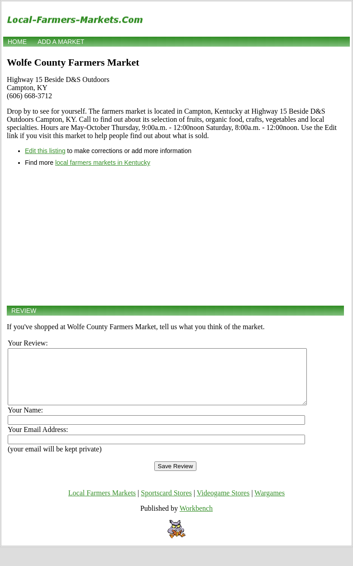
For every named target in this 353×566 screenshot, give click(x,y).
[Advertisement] (175, 236)
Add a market (61, 41)
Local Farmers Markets (102, 504)
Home (17, 41)
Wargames (269, 504)
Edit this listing (45, 150)
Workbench (196, 519)
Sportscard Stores (166, 504)
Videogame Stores (223, 504)
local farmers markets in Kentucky (102, 162)
